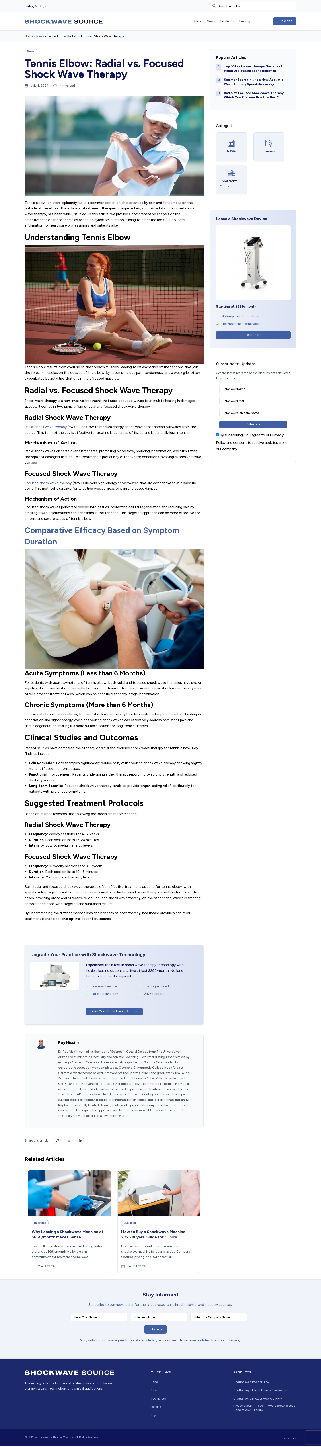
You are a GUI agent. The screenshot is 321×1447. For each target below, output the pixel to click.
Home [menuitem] (197, 21)
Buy (153, 1416)
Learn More (253, 335)
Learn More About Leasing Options (115, 1011)
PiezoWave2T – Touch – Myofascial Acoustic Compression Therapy (259, 1409)
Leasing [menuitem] (244, 21)
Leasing (156, 1408)
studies (43, 748)
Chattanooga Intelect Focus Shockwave (262, 1391)
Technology (159, 1400)
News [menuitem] (211, 21)
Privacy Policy (288, 1439)
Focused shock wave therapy (48, 483)
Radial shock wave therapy (46, 427)
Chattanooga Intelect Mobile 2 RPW (258, 1400)
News (40, 36)
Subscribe (285, 21)
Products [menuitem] (227, 21)
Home (29, 36)
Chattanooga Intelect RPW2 (253, 1383)
